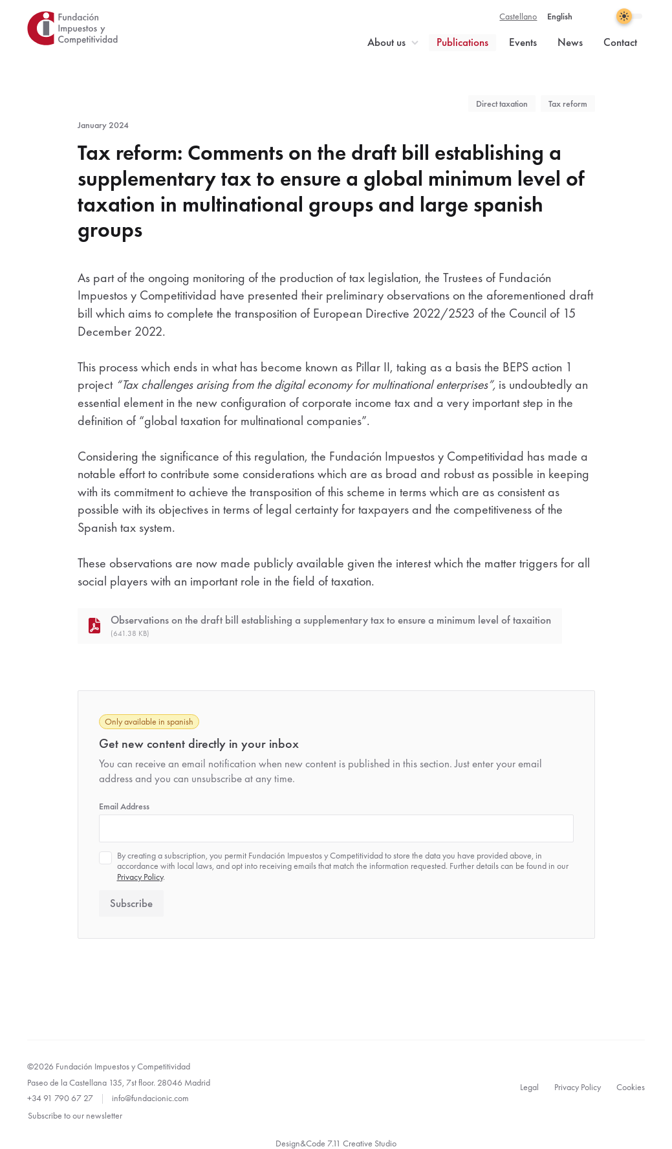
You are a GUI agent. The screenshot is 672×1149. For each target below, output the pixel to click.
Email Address (124, 806)
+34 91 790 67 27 (60, 1098)
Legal (529, 1087)
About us (386, 42)
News (570, 42)
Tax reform (567, 103)
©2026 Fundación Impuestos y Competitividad (108, 1066)
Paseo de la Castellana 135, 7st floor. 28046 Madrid (118, 1082)
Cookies (630, 1087)
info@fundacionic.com (150, 1098)
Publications (462, 42)
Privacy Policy (140, 876)
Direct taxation (502, 103)
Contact (620, 42)
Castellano (518, 16)
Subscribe (131, 903)
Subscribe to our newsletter (75, 1115)
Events (523, 42)
